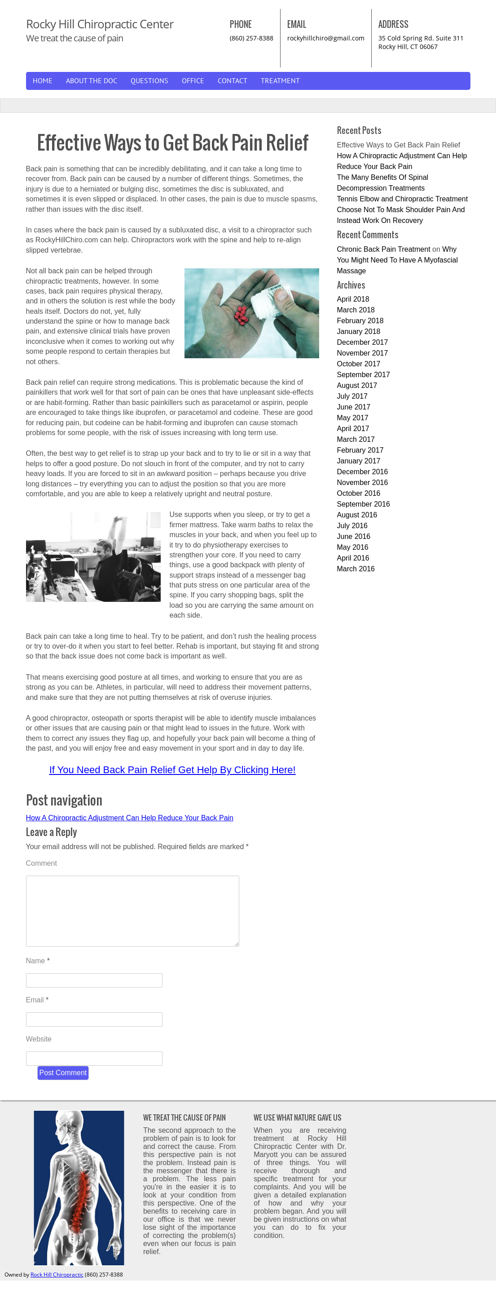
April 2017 (353, 428)
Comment (41, 863)
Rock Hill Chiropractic (57, 1289)
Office (193, 81)
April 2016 (353, 558)
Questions (149, 81)
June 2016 (354, 536)
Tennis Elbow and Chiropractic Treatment (402, 199)
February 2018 (360, 321)
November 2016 (362, 482)
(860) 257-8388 (251, 38)
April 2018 (353, 299)
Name (38, 975)
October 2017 (359, 364)
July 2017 (352, 396)
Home (43, 81)
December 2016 (362, 472)
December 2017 (362, 342)
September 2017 (363, 374)
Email (37, 1014)
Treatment (280, 81)
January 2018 (359, 331)
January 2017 (359, 461)
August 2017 (357, 385)
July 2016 (352, 526)
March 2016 (356, 569)
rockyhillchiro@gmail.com (325, 38)
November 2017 (362, 353)
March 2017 (356, 439)
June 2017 (354, 407)
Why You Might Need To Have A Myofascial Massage (397, 260)
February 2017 (360, 450)
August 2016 (357, 515)
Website (39, 1053)
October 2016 (359, 493)
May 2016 (353, 547)
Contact (232, 81)
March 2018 (356, 310)
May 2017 (353, 418)
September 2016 (363, 504)
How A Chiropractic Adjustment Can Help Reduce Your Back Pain (129, 818)
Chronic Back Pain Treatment (383, 249)
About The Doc (91, 81)
